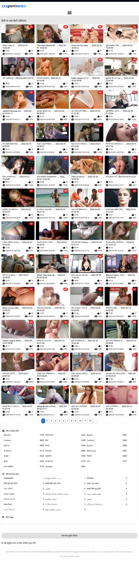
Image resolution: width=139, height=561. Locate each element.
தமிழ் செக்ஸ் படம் (65, 478)
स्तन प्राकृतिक (24, 466)
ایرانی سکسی (65, 499)
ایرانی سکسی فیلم (65, 509)
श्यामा (65, 445)
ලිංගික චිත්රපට (65, 504)
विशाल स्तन (65, 435)
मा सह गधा (65, 461)
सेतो (65, 440)
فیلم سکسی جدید (107, 494)
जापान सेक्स (63, 556)
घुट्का (24, 461)
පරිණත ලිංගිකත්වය (107, 504)
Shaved (65, 451)
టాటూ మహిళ (24, 494)
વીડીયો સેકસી (24, 499)
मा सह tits (24, 451)
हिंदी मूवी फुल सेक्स (24, 483)
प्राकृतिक (65, 456)
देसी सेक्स (107, 478)
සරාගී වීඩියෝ (24, 509)
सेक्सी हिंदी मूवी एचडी (65, 483)
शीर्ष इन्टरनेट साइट (12, 474)
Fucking (24, 440)
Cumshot (107, 440)
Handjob (65, 466)
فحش (65, 489)
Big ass (107, 445)
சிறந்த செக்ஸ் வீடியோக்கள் (65, 494)
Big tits (107, 435)
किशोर (107, 456)
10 (80, 421)
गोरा (107, 461)
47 (90, 421)
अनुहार (24, 456)
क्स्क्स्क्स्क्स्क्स (24, 478)
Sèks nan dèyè (107, 483)
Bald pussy (107, 451)
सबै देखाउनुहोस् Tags (69, 536)
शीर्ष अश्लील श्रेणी (12, 431)
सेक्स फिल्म (24, 504)
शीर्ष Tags (10, 517)
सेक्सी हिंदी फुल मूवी (107, 489)
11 (85, 421)
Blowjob (24, 435)
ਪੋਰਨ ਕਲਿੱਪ (24, 489)
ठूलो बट (24, 445)
